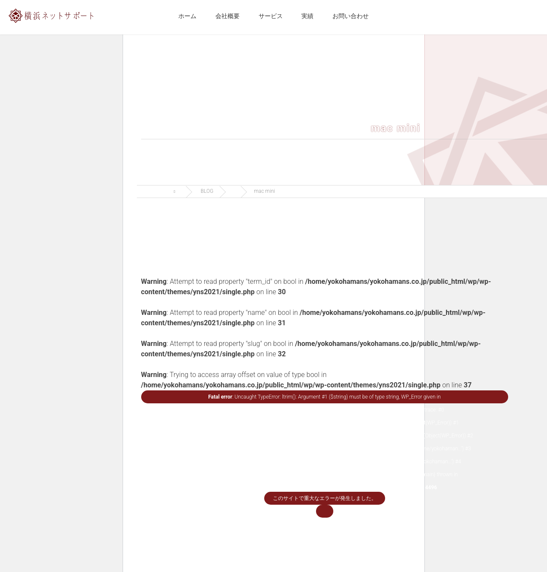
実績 (307, 16)
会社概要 (227, 16)
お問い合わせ (350, 16)
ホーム (187, 16)
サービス (271, 16)
